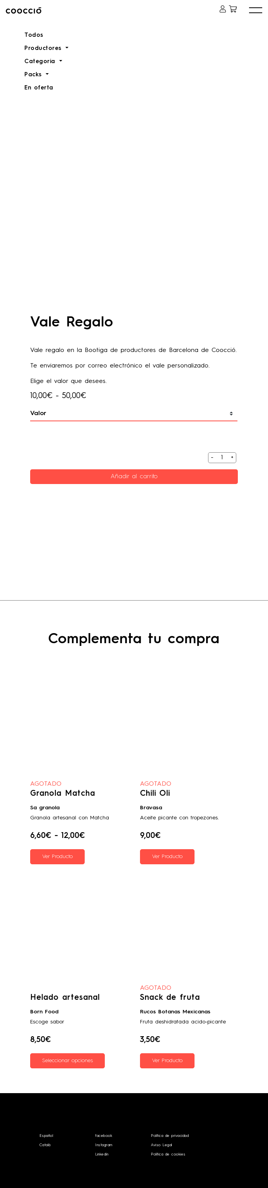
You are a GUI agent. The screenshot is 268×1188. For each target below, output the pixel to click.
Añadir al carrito (134, 477)
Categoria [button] (41, 62)
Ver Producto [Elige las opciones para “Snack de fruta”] (167, 1060)
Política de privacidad (170, 1136)
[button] (255, 10)
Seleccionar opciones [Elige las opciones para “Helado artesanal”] (67, 1060)
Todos (33, 35)
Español (46, 1136)
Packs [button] (34, 75)
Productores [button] (44, 49)
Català (45, 1145)
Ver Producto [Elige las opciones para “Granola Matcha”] (57, 856)
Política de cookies (168, 1154)
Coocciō (39, 10)
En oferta (38, 88)
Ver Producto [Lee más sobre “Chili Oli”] (167, 856)
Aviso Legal (161, 1145)
